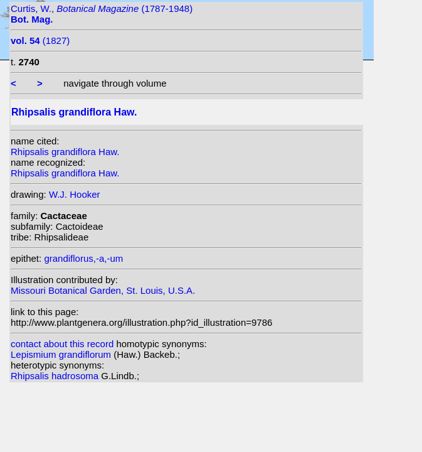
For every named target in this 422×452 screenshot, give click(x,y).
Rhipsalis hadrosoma (56, 375)
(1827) (40, 40)
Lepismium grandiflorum (62, 354)
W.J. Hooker (74, 194)
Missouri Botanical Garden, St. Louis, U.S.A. (103, 290)
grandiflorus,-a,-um (83, 258)
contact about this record (62, 343)
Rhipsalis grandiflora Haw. (65, 151)
